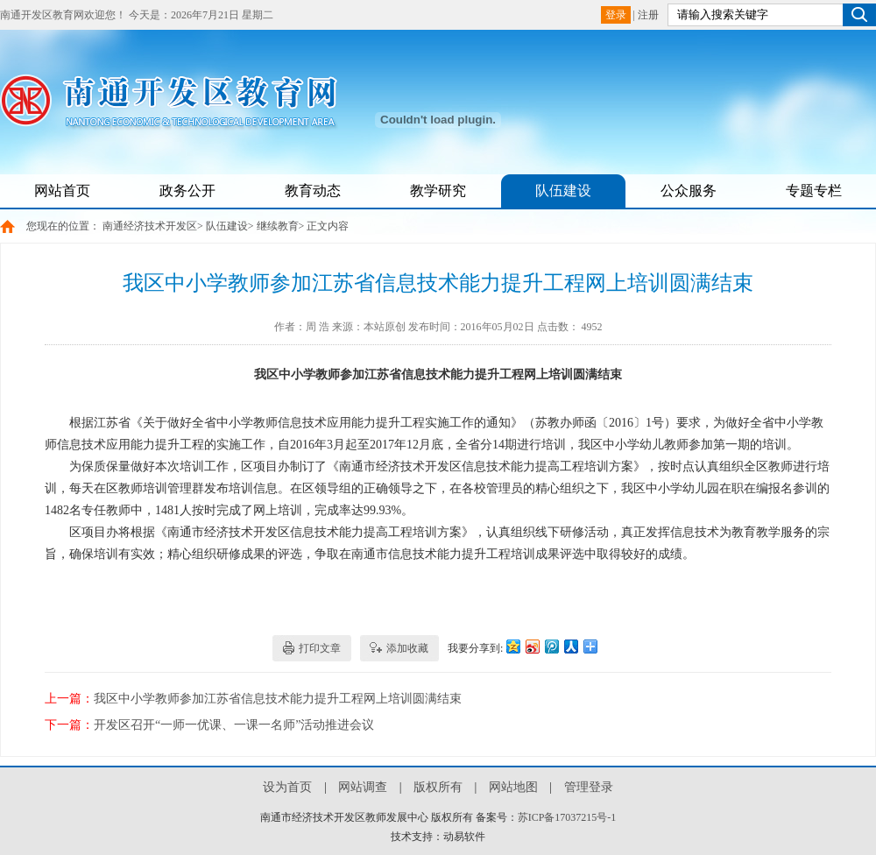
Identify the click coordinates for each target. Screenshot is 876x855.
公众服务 (689, 190)
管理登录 (588, 787)
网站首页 (62, 190)
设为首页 (287, 787)
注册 (648, 15)
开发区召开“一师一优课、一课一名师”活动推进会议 (234, 724)
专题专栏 (814, 190)
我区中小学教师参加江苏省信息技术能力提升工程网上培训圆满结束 (278, 698)
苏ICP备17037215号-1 (567, 817)
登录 (615, 15)
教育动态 (313, 190)
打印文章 (320, 648)
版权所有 (438, 787)
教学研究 (438, 190)
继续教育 (278, 226)
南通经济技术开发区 (149, 226)
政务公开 (187, 190)
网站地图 (513, 787)
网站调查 (362, 787)
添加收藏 (407, 648)
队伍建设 (563, 190)
